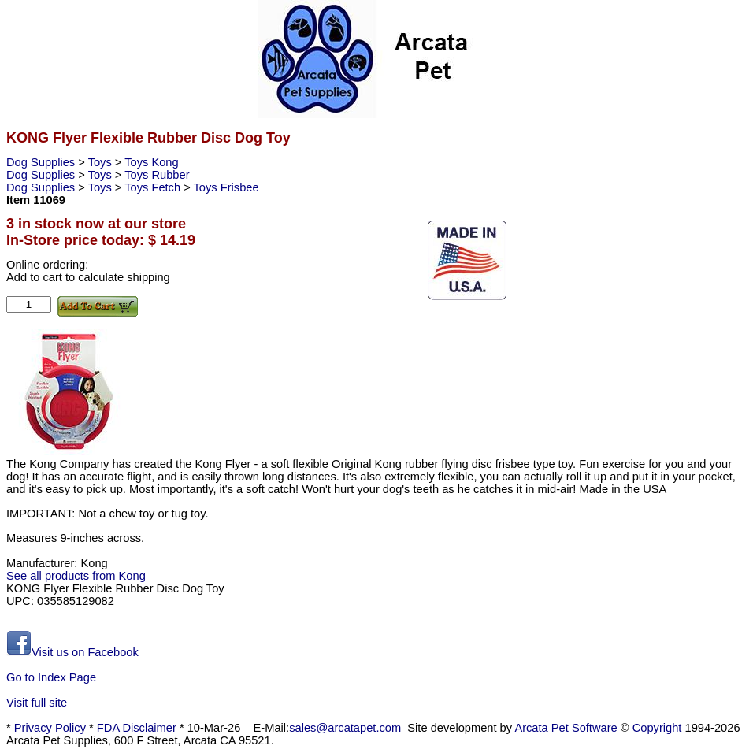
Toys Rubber (156, 175)
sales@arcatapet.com (345, 727)
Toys (101, 162)
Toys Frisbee (226, 187)
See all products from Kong (76, 575)
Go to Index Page (51, 677)
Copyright (657, 727)
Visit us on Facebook (72, 652)
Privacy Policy (50, 727)
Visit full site (36, 702)
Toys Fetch (154, 187)
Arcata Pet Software (565, 727)
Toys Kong (151, 162)
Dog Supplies (42, 162)
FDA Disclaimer (136, 727)
